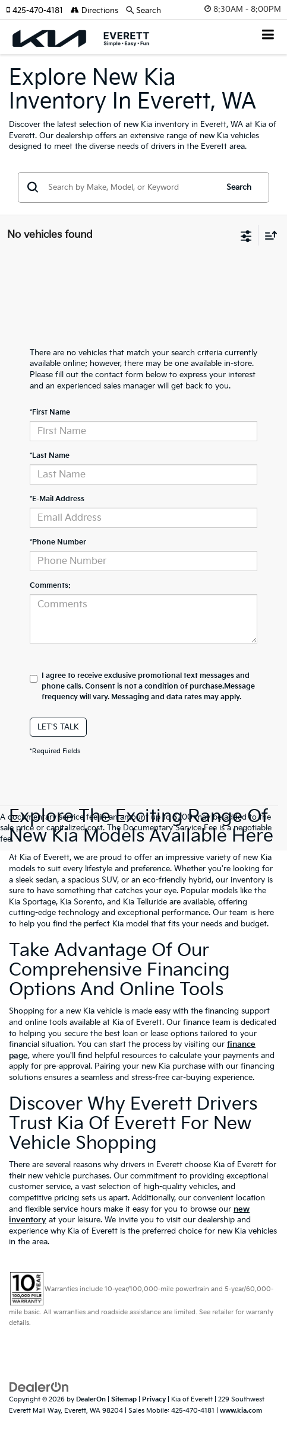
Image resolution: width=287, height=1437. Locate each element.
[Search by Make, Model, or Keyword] (131, 187)
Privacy (154, 1399)
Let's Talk (58, 727)
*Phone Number (58, 542)
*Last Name (50, 455)
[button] (38, 11)
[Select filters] (246, 235)
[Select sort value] (267, 235)
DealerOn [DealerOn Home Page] (91, 1399)
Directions (94, 10)
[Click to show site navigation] (268, 36)
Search (238, 187)
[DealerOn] (39, 1387)
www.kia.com (241, 1410)
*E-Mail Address (57, 499)
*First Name (50, 412)
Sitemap (124, 1399)
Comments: (50, 585)
